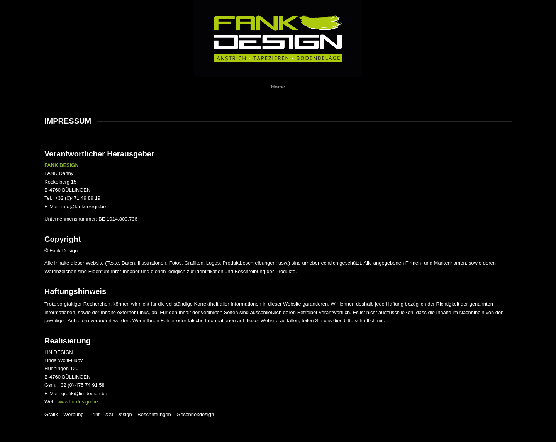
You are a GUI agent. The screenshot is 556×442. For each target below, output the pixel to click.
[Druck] (278, 38)
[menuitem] (278, 87)
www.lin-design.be (78, 402)
